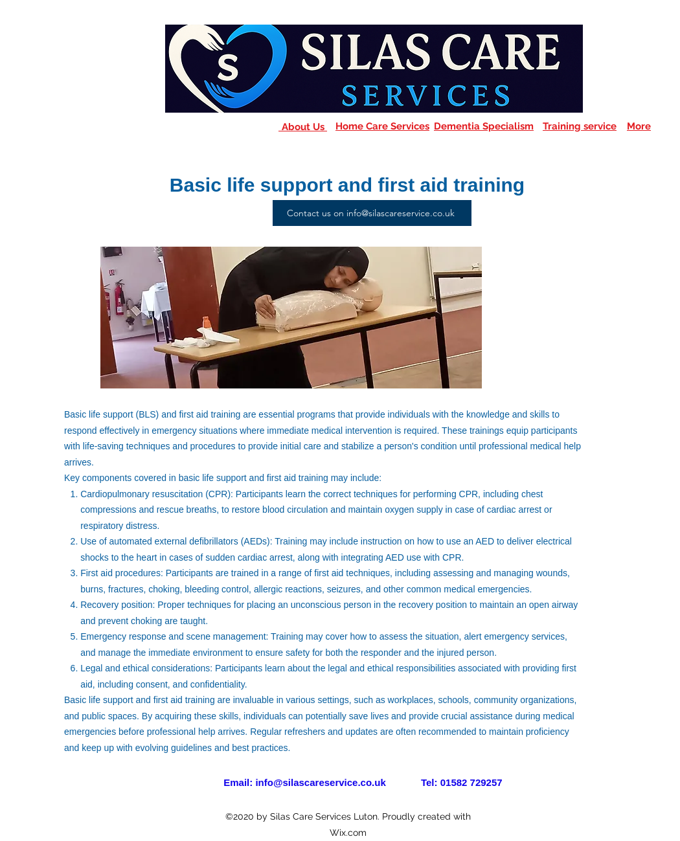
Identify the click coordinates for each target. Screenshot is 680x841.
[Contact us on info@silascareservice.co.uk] (372, 213)
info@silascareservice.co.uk (320, 782)
